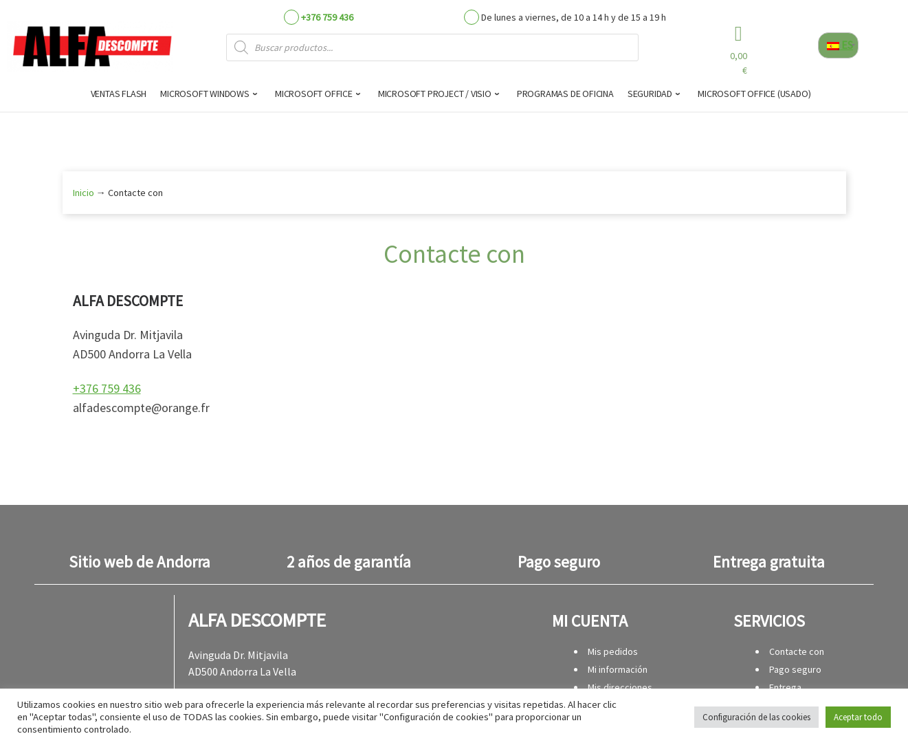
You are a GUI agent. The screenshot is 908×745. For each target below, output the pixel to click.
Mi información (617, 669)
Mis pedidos (613, 651)
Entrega (785, 687)
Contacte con (796, 651)
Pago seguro (795, 669)
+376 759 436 (327, 17)
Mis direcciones (620, 687)
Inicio (83, 192)
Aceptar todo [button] (858, 717)
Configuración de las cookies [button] (756, 717)
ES (840, 45)
